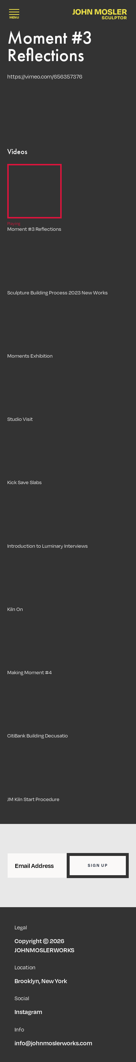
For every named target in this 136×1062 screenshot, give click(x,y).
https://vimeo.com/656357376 (44, 76)
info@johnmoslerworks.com (53, 1043)
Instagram (28, 1011)
